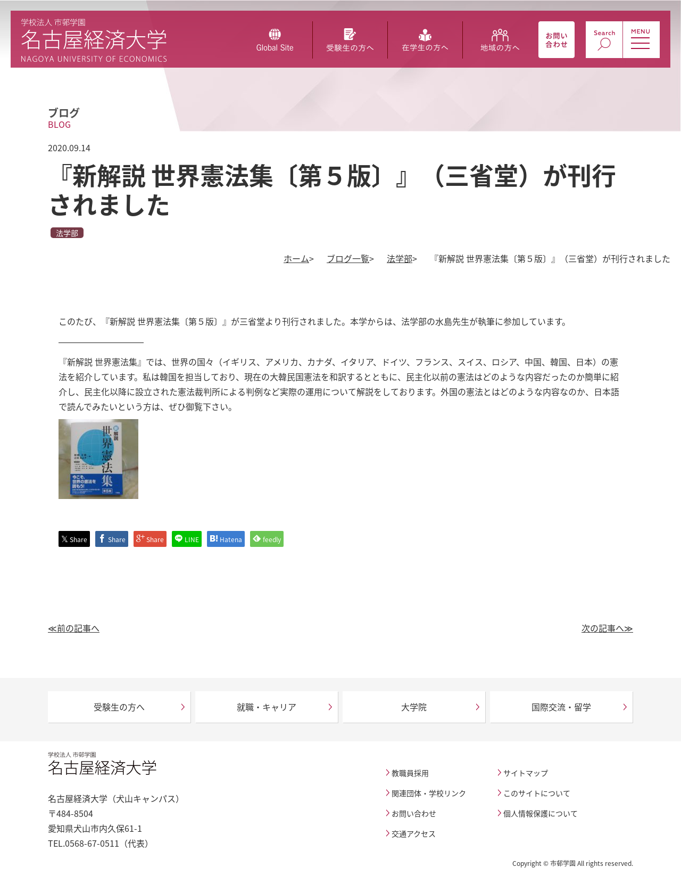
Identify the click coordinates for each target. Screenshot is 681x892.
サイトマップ (525, 772)
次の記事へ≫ (607, 627)
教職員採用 (410, 772)
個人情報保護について (540, 813)
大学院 (414, 706)
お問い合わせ (414, 813)
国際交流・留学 (561, 706)
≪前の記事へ (73, 627)
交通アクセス (414, 833)
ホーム (296, 258)
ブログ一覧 (348, 258)
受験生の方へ (119, 706)
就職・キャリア (266, 706)
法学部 (399, 258)
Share (74, 539)
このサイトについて (536, 793)
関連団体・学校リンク (429, 793)
